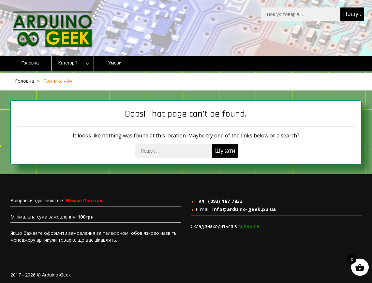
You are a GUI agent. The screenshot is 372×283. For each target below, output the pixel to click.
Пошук (352, 14)
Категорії (67, 63)
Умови (115, 63)
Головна (30, 63)
